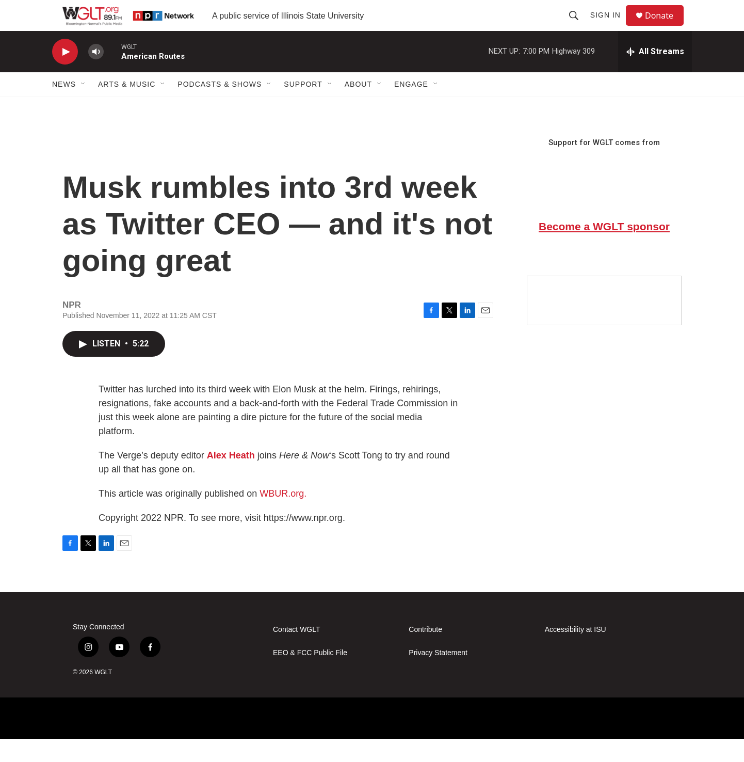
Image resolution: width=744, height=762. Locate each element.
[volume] (96, 75)
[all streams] (655, 75)
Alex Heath (231, 478)
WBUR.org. (283, 517)
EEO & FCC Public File (310, 676)
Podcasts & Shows (219, 107)
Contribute (425, 653)
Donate (666, 27)
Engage (411, 107)
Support (303, 107)
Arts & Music (126, 107)
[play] (65, 75)
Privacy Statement (438, 676)
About (358, 107)
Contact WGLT (296, 653)
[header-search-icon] (578, 26)
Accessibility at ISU (575, 653)
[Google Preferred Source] (604, 323)
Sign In (610, 27)
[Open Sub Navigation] (83, 107)
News (64, 107)
